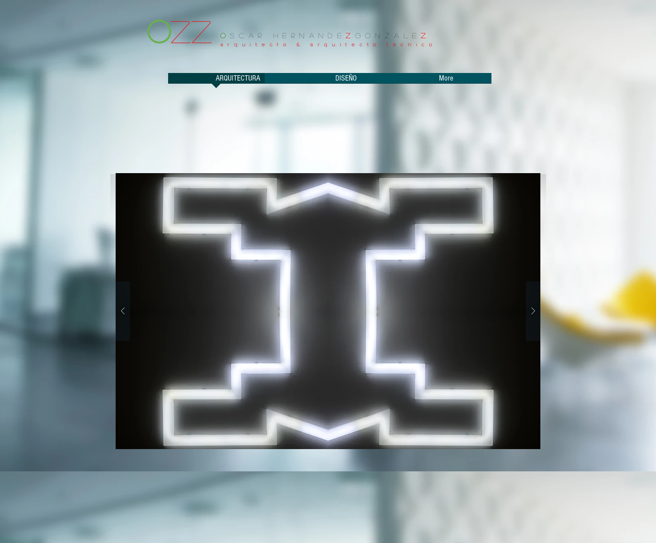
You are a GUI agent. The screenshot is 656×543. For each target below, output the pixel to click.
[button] (328, 311)
